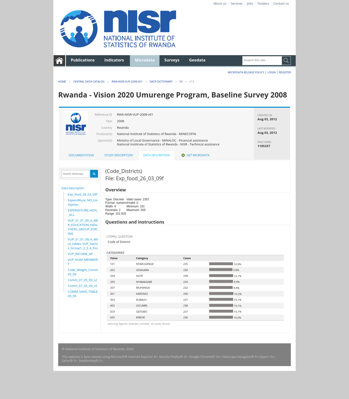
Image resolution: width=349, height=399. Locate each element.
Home (62, 81)
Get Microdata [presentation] (195, 155)
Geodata (197, 60)
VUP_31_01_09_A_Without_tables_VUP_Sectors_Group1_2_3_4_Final (85, 243)
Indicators (114, 60)
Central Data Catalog (89, 81)
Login (271, 72)
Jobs (250, 3)
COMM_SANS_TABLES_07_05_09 (87, 293)
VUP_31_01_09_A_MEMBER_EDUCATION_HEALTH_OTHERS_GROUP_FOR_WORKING (87, 227)
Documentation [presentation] (81, 155)
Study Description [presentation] (118, 155)
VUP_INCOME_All (80, 254)
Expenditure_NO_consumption (85, 202)
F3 (181, 81)
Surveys (171, 60)
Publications (83, 60)
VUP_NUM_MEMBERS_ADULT (87, 261)
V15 (192, 81)
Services (237, 3)
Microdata (145, 60)
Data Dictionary (161, 81)
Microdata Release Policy (246, 72)
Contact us (281, 3)
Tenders (263, 3)
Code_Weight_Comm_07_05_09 (86, 272)
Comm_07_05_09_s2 (82, 280)
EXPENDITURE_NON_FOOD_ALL (87, 212)
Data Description (73, 188)
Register (285, 72)
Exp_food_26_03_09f (82, 194)
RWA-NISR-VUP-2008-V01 (127, 81)
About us (219, 3)
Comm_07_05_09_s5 (82, 286)
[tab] (81, 155)
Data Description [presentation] (156, 155)
